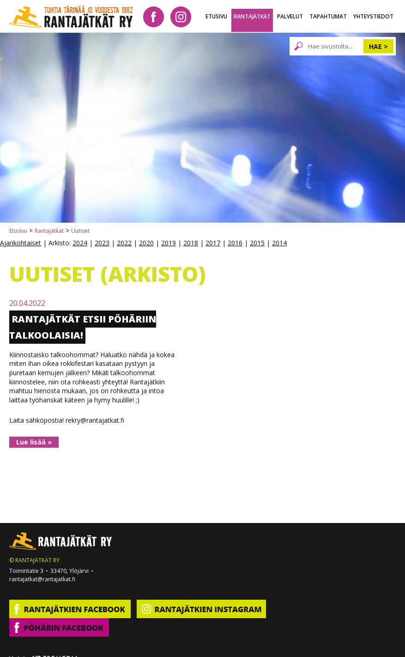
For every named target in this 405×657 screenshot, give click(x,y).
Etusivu (216, 16)
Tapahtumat (328, 16)
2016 (235, 242)
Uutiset (80, 231)
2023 (102, 242)
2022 (124, 242)
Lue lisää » (34, 442)
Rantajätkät (252, 16)
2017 (213, 242)
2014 (279, 242)
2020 (146, 242)
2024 (80, 242)
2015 (257, 242)
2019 (168, 242)
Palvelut (290, 16)
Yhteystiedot (373, 16)
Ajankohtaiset (20, 242)
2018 (190, 242)
